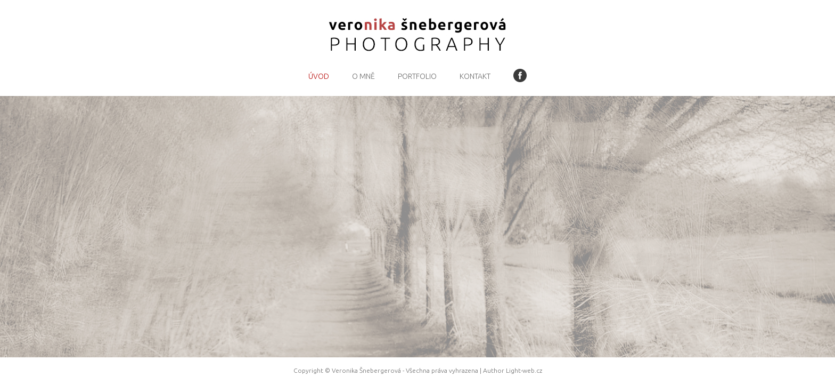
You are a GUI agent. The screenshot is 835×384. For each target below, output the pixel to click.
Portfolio (417, 76)
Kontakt (475, 76)
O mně (363, 76)
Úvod (318, 76)
